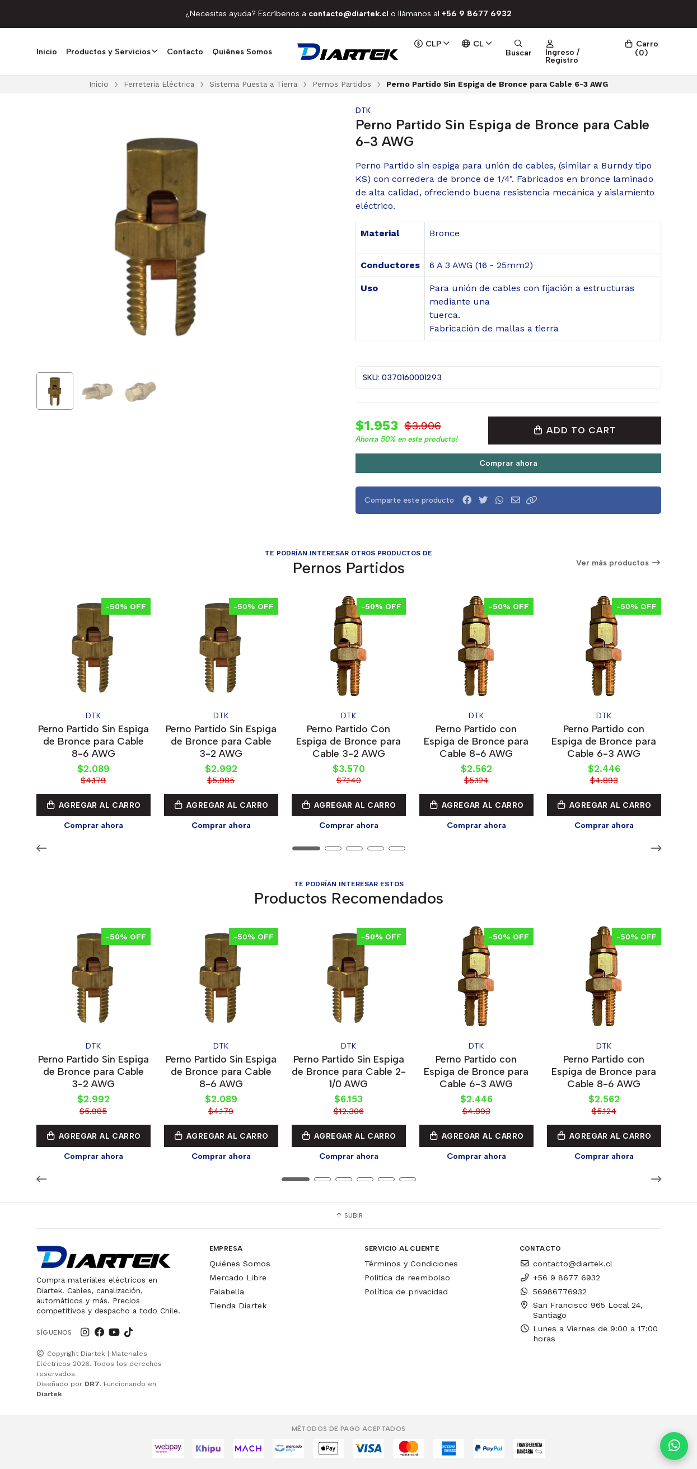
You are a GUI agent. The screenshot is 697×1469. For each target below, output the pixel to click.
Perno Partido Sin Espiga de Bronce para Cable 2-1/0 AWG (349, 1071)
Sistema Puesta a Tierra (253, 83)
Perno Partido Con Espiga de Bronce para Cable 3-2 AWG (348, 741)
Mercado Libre (237, 1277)
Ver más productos (618, 563)
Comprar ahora (508, 463)
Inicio (46, 51)
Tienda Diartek (238, 1305)
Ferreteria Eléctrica (159, 83)
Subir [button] (349, 1215)
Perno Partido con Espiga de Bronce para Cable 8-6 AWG (476, 741)
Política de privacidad (406, 1291)
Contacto (185, 51)
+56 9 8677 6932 (560, 1277)
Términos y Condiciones (411, 1263)
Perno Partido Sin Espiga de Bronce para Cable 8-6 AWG (93, 741)
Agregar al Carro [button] (93, 805)
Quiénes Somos (242, 51)
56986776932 (553, 1291)
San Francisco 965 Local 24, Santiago (581, 1310)
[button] (531, 500)
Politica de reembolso (407, 1277)
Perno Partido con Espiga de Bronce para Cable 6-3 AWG (603, 741)
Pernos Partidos (341, 83)
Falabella (226, 1291)
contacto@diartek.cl (566, 1263)
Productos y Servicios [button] (112, 51)
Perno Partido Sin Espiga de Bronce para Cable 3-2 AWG (221, 741)
